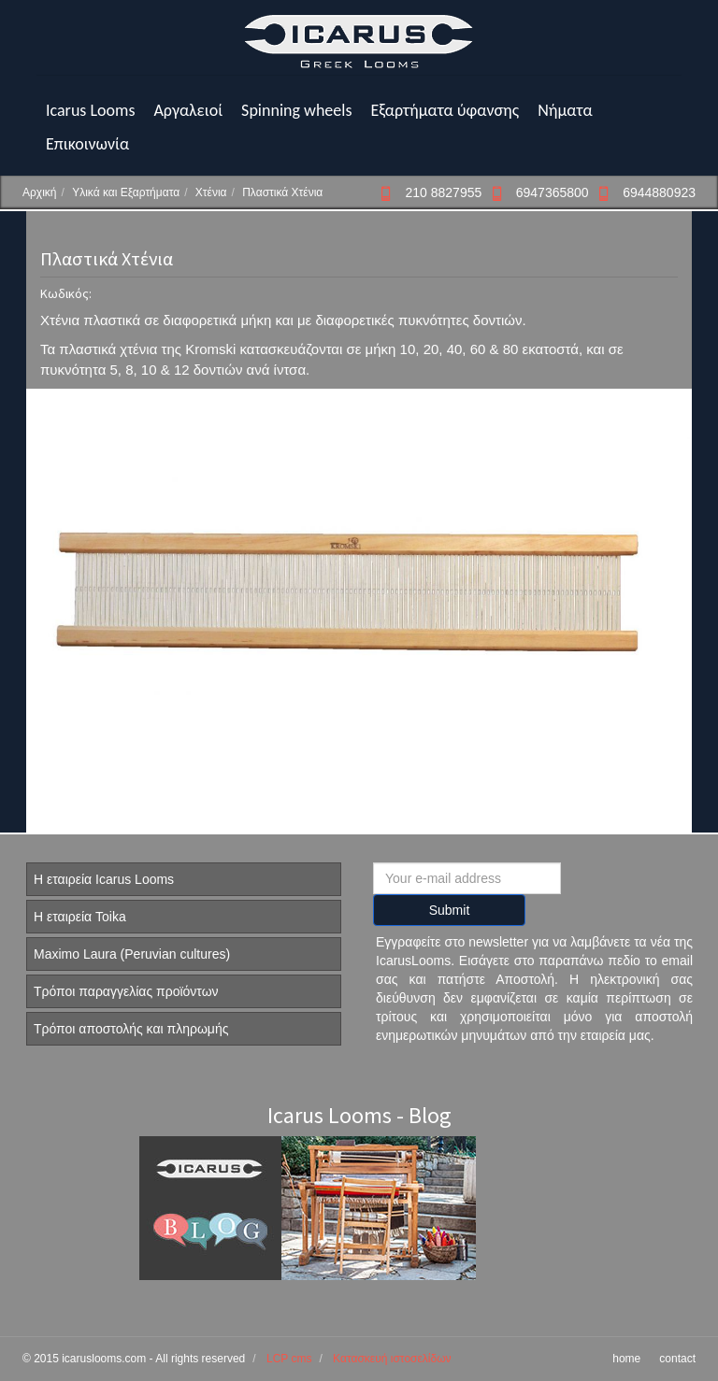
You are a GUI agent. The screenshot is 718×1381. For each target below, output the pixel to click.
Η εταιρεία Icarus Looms (104, 879)
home (626, 1358)
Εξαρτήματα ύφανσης (444, 110)
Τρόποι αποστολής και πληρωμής (131, 1028)
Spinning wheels (296, 110)
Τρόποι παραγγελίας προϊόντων (126, 991)
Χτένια (211, 192)
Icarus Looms (90, 110)
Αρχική (39, 192)
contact (677, 1358)
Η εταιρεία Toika (80, 916)
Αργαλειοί (188, 110)
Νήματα (565, 110)
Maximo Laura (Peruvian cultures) (132, 954)
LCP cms (288, 1358)
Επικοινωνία (87, 144)
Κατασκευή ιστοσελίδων (392, 1358)
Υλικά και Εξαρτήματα (126, 192)
